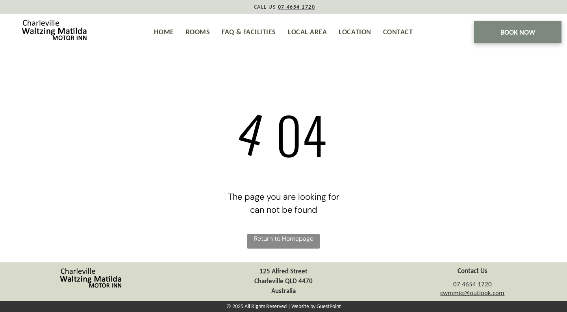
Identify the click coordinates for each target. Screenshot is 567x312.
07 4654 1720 (472, 284)
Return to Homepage (283, 238)
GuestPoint (329, 306)
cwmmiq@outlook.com (472, 293)
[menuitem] (164, 32)
